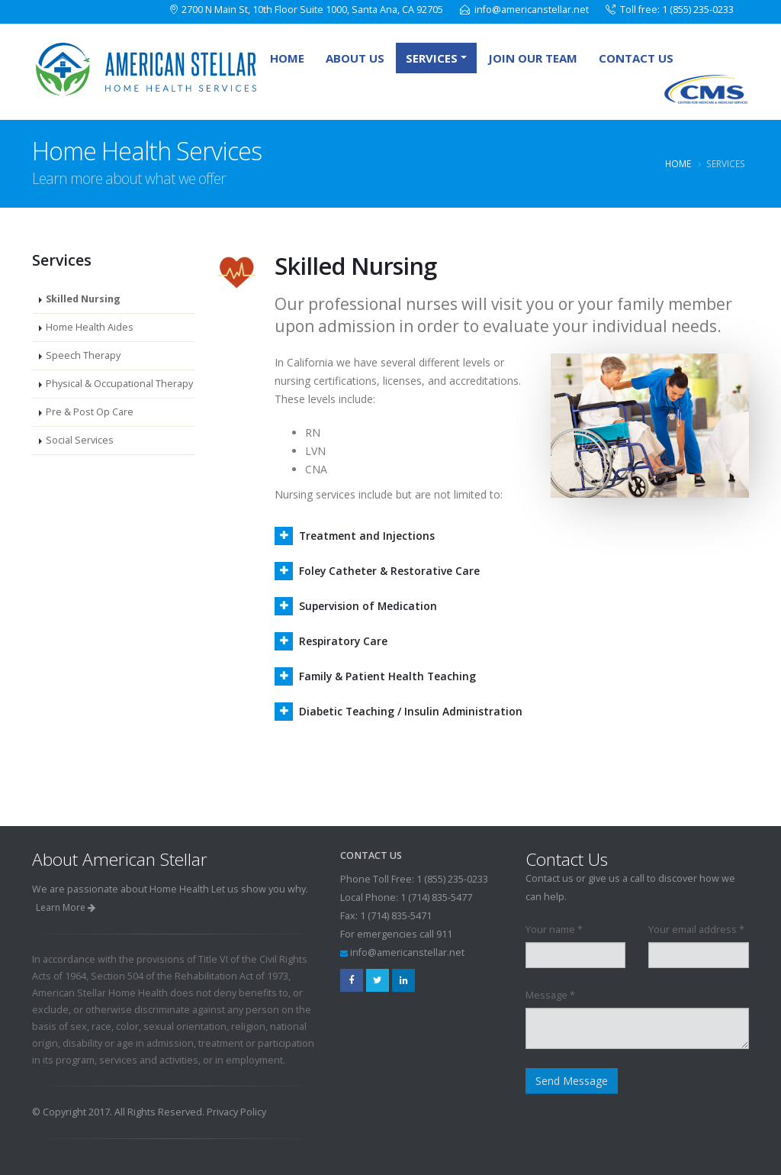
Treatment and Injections (368, 535)
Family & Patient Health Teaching (389, 676)
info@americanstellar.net (531, 9)
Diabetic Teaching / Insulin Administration (412, 711)
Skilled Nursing (83, 298)
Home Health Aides (89, 327)
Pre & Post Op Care (89, 411)
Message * (550, 995)
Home (287, 58)
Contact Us (636, 58)
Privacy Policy (236, 1112)
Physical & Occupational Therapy (119, 383)
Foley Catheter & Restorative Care (389, 570)
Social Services (80, 440)
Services (432, 58)
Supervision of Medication (369, 606)
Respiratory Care (344, 641)
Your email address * (696, 929)
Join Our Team (532, 58)
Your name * (554, 929)
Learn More (65, 907)
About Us (355, 58)
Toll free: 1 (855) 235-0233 (677, 9)
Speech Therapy (83, 355)
